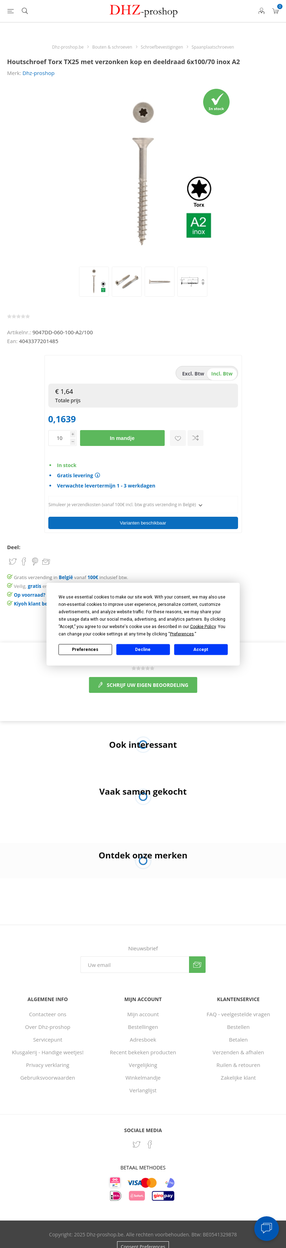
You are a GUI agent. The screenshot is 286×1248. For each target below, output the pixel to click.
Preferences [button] (182, 633)
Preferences (85, 649)
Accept (200, 649)
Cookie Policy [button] (203, 626)
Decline (143, 649)
